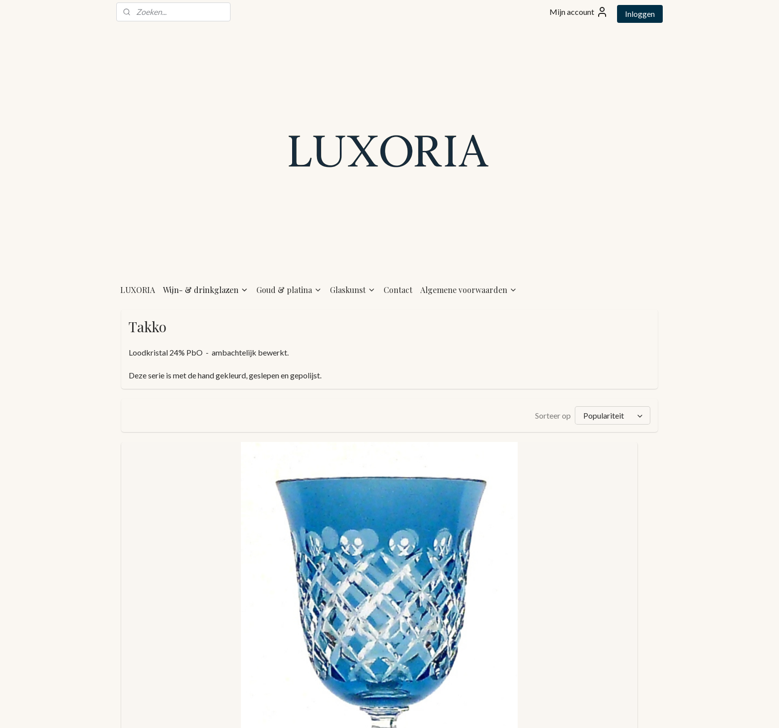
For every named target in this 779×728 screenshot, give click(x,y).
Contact (398, 234)
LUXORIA (137, 234)
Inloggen (640, 13)
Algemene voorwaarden (468, 234)
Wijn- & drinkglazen (205, 234)
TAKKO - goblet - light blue (178, 659)
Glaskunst (353, 234)
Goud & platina (289, 234)
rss (367, 710)
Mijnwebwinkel (482, 710)
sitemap (349, 710)
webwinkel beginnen (401, 710)
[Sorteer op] (612, 359)
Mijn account (578, 12)
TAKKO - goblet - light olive (451, 659)
